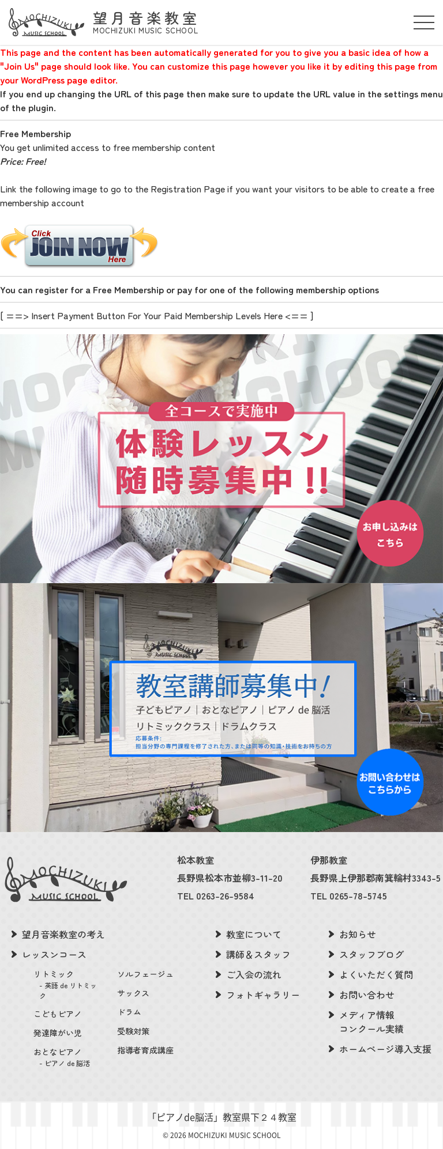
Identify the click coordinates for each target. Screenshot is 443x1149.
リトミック (68, 984)
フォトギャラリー (263, 994)
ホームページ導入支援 (385, 1049)
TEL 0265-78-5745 (348, 895)
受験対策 (133, 1031)
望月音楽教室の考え (63, 934)
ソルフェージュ (145, 974)
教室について (253, 934)
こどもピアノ (57, 1013)
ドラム (129, 1012)
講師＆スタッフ (258, 954)
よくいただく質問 (376, 974)
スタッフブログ (371, 954)
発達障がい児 (57, 1032)
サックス (133, 993)
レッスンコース (54, 954)
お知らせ (357, 934)
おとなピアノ (68, 1057)
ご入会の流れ (253, 974)
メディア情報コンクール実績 (371, 1021)
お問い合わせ (367, 994)
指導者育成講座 (145, 1050)
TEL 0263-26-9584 (215, 895)
